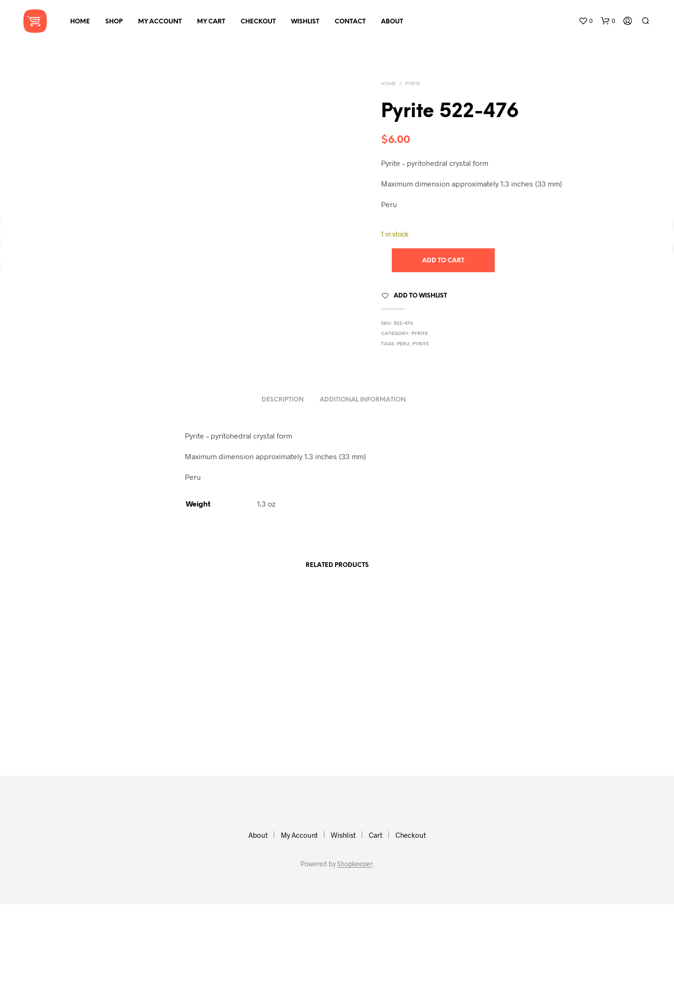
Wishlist (305, 22)
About (392, 22)
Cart (375, 935)
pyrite (420, 344)
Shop (114, 22)
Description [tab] (283, 501)
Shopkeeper (355, 964)
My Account (160, 22)
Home (80, 22)
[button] (586, 21)
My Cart (211, 22)
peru (403, 344)
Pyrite (412, 84)
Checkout (258, 22)
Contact (350, 22)
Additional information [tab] (363, 501)
